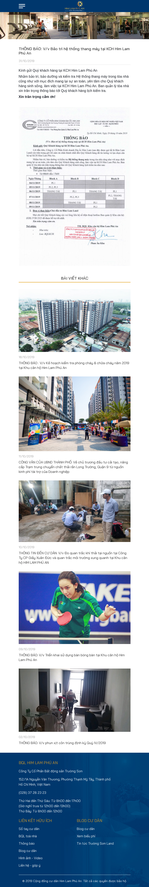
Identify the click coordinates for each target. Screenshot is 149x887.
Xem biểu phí (86, 836)
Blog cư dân (28, 851)
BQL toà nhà (28, 836)
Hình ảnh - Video (31, 858)
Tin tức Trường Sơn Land (95, 843)
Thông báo (27, 843)
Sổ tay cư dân (29, 829)
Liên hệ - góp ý (29, 865)
